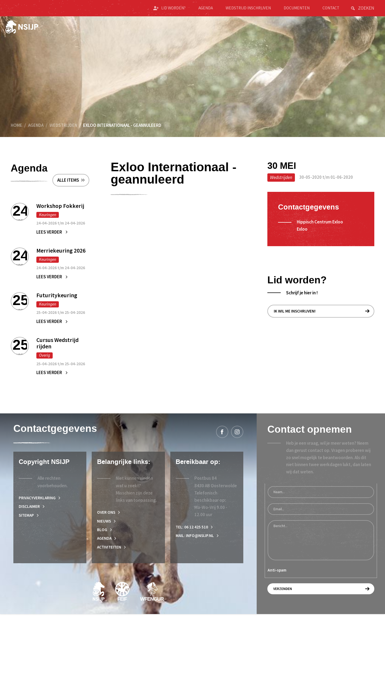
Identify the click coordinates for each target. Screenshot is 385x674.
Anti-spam (277, 627)
